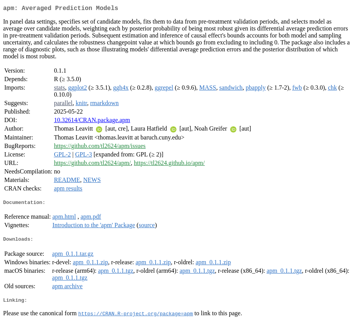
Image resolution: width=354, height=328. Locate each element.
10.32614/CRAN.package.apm (92, 121)
